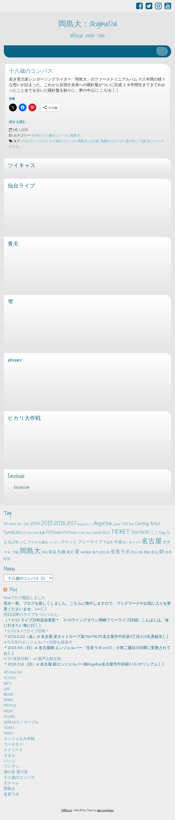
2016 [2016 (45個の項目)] (60, 522)
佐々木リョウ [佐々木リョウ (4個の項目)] (131, 542)
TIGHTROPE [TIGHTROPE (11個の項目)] (140, 532)
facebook (16, 476)
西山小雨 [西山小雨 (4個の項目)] (137, 552)
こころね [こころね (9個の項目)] (158, 532)
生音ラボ (11, 794)
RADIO (8, 710)
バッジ (9, 760)
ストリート (13, 749)
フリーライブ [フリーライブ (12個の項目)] (90, 541)
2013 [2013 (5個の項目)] (27, 523)
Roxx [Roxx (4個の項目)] (88, 532)
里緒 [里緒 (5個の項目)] (147, 551)
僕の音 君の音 (16, 771)
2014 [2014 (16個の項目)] (35, 523)
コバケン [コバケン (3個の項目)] (54, 542)
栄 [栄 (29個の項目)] (76, 551)
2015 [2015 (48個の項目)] (47, 522)
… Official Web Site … (87, 35)
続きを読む (17, 121)
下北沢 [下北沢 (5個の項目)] (108, 541)
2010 (24, 140)
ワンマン (11, 766)
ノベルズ (41, 140)
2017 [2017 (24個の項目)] (72, 523)
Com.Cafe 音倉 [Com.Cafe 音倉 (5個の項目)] (36, 532)
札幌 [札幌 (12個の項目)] (61, 551)
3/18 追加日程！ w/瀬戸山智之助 (32, 658)
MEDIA (8, 694)
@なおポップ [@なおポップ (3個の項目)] (85, 524)
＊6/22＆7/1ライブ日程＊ (27, 630)
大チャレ (11, 782)
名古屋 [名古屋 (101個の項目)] (151, 540)
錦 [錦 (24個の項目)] (161, 551)
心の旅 (94, 140)
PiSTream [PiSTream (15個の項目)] (54, 532)
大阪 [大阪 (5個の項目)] (15, 551)
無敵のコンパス (112, 140)
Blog (13, 589)
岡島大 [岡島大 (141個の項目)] (30, 550)
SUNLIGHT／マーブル (21, 722)
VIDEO (8, 733)
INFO (7, 683)
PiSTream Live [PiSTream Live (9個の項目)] (74, 532)
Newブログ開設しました (24, 597)
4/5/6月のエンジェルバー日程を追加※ (38, 642)
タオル (9, 755)
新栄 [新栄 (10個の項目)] (52, 551)
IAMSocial (66, 810)
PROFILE (10, 705)
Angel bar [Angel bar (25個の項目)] (103, 523)
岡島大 (75, 135)
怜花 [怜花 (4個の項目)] (45, 552)
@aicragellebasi (105, 810)
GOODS (10, 677)
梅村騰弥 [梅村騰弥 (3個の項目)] (85, 552)
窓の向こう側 (135, 140)
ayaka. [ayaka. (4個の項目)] (117, 523)
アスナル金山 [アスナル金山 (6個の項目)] (38, 541)
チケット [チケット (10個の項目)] (69, 541)
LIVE (7, 688)
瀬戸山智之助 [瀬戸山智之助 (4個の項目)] (101, 552)
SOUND (35, 135)
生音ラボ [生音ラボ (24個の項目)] (120, 551)
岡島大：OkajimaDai (87, 23)
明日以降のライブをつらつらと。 (33, 614)
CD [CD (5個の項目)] (24, 532)
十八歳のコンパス (31, 70)
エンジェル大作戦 (19, 738)
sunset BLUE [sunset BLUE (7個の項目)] (101, 532)
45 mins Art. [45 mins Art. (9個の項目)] (13, 523)
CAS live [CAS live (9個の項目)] (128, 523)
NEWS (8, 699)
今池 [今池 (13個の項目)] (118, 541)
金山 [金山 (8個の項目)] (154, 552)
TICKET (9, 727)
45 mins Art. (13, 672)
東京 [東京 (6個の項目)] (70, 551)
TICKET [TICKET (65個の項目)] (120, 531)
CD (31, 140)
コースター (13, 744)
